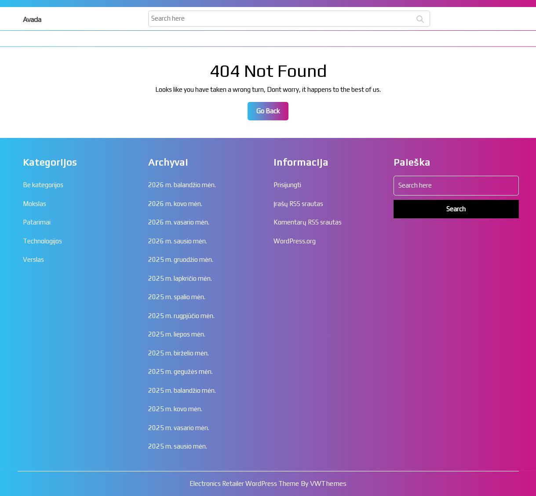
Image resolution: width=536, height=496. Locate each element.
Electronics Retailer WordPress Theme (244, 483)
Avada (32, 19)
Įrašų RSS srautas (298, 203)
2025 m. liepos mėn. (176, 334)
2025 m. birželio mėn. (178, 353)
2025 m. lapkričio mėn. (180, 278)
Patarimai (37, 222)
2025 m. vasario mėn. (178, 427)
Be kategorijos (43, 184)
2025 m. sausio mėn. (177, 446)
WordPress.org (294, 241)
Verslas (33, 259)
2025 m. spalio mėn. (176, 296)
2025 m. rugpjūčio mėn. (181, 315)
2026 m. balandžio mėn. (182, 184)
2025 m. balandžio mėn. (182, 390)
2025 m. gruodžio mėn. (180, 259)
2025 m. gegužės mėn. (180, 371)
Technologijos (42, 241)
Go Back (272, 113)
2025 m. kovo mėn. (175, 409)
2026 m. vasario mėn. (178, 222)
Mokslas (34, 203)
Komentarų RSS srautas (307, 222)
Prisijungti (287, 184)
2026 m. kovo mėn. (175, 203)
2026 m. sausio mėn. (177, 241)
